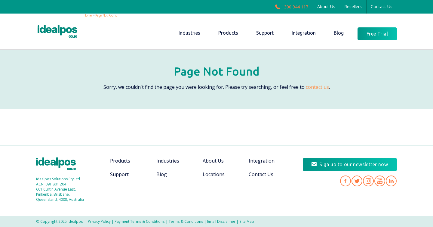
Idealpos (59, 164)
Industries (167, 160)
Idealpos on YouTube (379, 180)
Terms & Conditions (186, 221)
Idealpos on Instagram (368, 180)
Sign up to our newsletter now (353, 163)
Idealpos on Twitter (357, 180)
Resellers (353, 6)
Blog (161, 174)
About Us (326, 6)
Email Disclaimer (221, 221)
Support (119, 174)
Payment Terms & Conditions (140, 221)
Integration (262, 160)
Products (120, 160)
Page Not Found (106, 15)
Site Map (246, 221)
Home (88, 15)
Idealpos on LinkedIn (391, 180)
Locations (214, 174)
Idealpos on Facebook (345, 180)
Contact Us (381, 6)
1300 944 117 (291, 7)
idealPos (61, 32)
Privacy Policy (99, 221)
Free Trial (377, 33)
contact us (317, 87)
